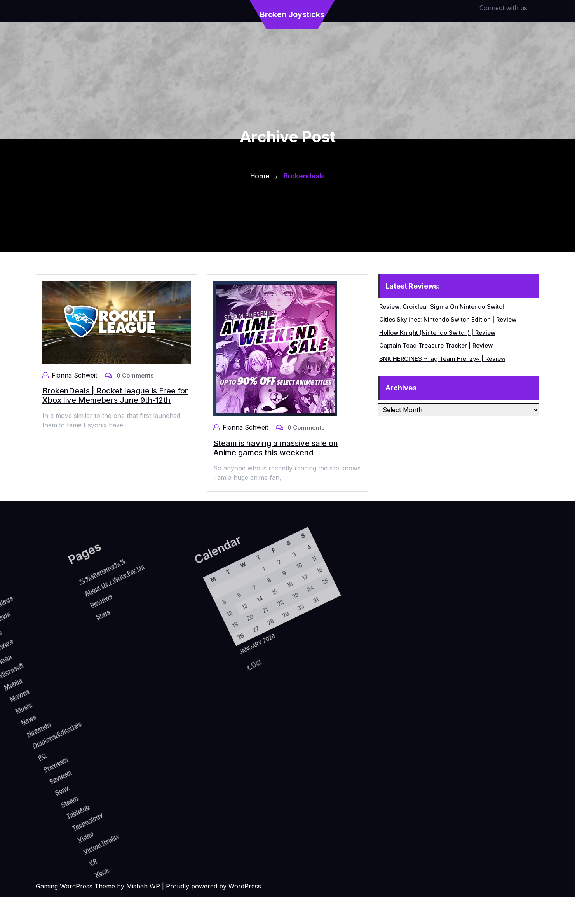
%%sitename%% (25, 632)
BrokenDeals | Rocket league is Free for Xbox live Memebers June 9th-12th (115, 395)
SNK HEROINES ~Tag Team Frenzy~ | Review (443, 358)
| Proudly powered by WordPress (211, 886)
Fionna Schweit (74, 375)
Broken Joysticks (292, 14)
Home (260, 176)
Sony (79, 783)
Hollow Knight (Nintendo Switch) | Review (438, 332)
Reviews (71, 771)
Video (122, 812)
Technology (116, 797)
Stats (46, 669)
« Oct (217, 701)
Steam (91, 788)
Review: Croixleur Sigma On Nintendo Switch (443, 306)
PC (45, 762)
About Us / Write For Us (39, 634)
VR (141, 830)
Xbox (153, 835)
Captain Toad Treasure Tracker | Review (436, 345)
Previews (61, 763)
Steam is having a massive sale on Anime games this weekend (275, 447)
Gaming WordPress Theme (75, 886)
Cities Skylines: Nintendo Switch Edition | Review (448, 319)
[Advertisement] (287, 197)
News (16, 737)
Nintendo (29, 740)
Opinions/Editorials (48, 737)
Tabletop (104, 794)
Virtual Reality (139, 810)
